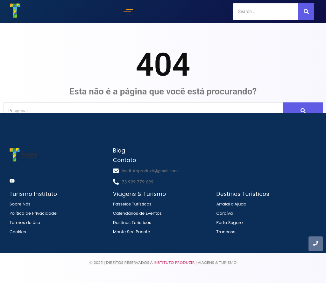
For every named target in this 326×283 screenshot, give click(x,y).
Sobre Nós (20, 204)
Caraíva (224, 213)
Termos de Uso (25, 223)
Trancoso (225, 232)
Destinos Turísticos (132, 223)
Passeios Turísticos (132, 204)
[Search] (266, 11)
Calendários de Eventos (137, 213)
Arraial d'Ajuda (231, 204)
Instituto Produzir (174, 262)
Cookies (18, 232)
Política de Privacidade (33, 213)
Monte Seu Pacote (131, 232)
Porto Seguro (229, 223)
